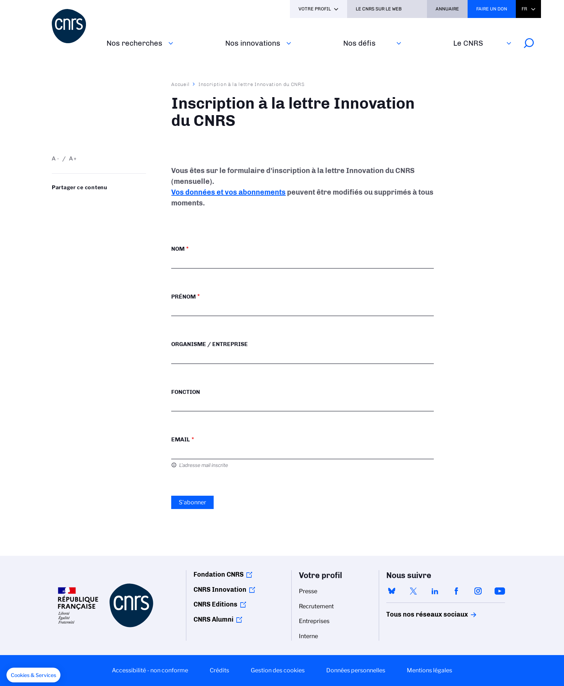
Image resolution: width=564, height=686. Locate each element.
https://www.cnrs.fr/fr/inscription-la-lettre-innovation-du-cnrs (75, 213)
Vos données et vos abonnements (228, 192)
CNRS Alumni (213, 619)
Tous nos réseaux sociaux (414, 614)
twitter (413, 591)
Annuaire (447, 9)
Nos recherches (134, 42)
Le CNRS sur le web (379, 9)
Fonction (185, 392)
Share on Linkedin (94, 202)
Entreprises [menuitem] (314, 621)
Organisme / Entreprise (209, 344)
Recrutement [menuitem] (316, 606)
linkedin (434, 591)
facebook (456, 591)
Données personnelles (355, 670)
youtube (499, 591)
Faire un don (491, 9)
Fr (524, 9)
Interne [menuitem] (308, 636)
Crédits (219, 670)
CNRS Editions (215, 604)
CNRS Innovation (220, 590)
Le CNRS (468, 42)
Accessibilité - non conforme (150, 670)
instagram (478, 591)
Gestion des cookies (278, 670)
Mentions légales (429, 670)
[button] (33, 675)
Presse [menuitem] (308, 591)
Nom (178, 248)
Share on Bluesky (56, 202)
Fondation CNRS (219, 574)
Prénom (183, 296)
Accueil (180, 84)
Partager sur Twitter (75, 202)
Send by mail (56, 213)
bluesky (391, 591)
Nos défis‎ (359, 42)
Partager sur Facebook (113, 202)
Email (180, 439)
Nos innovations (252, 42)
